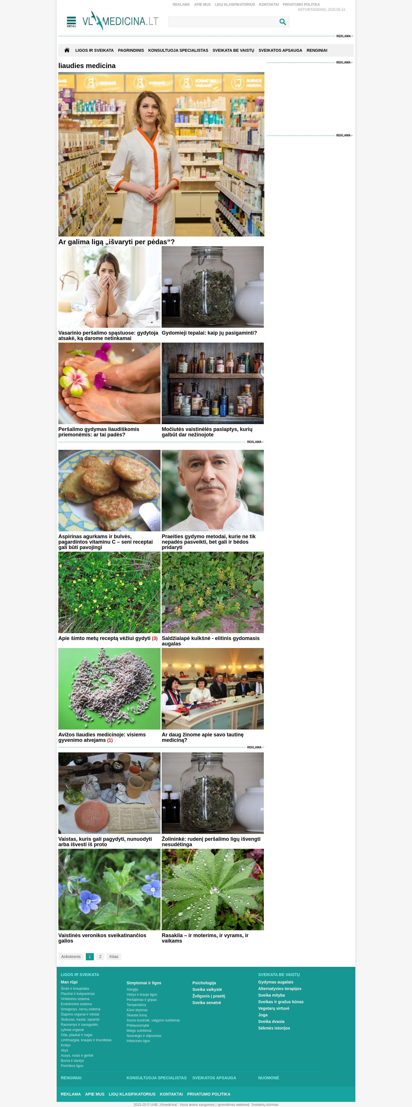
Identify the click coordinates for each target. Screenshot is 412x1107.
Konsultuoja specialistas (157, 1078)
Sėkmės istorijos (274, 1028)
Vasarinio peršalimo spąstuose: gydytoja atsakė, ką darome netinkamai (108, 335)
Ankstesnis (71, 956)
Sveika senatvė (207, 1002)
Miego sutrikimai (139, 1031)
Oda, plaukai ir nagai (76, 1035)
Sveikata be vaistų (279, 974)
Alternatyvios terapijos (280, 988)
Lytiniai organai (72, 1030)
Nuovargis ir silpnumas (144, 1036)
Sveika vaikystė (207, 989)
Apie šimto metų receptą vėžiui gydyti (105, 638)
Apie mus (202, 5)
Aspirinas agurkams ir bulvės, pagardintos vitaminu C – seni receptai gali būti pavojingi (105, 542)
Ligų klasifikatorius (235, 5)
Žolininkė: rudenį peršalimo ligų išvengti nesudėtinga (211, 841)
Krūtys (66, 1045)
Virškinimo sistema (75, 999)
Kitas (114, 956)
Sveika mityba (271, 995)
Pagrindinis (131, 50)
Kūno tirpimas (137, 1010)
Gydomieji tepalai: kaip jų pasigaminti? (209, 333)
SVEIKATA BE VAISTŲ (233, 50)
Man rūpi (69, 982)
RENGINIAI (317, 50)
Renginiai (71, 1078)
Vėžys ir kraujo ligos (142, 995)
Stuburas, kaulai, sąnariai (80, 1019)
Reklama (181, 5)
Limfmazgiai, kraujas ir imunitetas (86, 1040)
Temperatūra (136, 1005)
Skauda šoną (137, 1015)
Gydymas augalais (276, 982)
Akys (64, 1050)
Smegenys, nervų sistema (80, 1009)
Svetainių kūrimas (265, 1105)
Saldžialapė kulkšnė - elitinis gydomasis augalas (211, 641)
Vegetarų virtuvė (274, 1008)
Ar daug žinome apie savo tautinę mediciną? (202, 737)
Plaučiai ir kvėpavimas (78, 994)
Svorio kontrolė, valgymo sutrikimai (153, 1020)
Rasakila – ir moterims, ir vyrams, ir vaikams (205, 938)
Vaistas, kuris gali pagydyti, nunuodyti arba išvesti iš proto (105, 841)
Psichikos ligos (72, 1066)
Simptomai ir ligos (144, 983)
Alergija (132, 989)
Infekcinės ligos (138, 1041)
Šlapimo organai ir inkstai (80, 1014)
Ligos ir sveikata (94, 50)
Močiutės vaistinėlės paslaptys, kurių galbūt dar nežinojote (207, 432)
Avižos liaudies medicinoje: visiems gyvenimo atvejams (102, 737)
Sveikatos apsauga (214, 1078)
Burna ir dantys (72, 1061)
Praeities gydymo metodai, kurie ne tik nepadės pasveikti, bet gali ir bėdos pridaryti (208, 542)
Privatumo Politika (301, 5)
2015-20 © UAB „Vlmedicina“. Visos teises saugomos (174, 1105)
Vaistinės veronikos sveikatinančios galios (102, 938)
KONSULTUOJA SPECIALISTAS (178, 50)
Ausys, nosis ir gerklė (77, 1056)
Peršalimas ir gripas (142, 1000)
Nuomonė (268, 1078)
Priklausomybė (138, 1025)
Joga (263, 1015)
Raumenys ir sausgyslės (79, 1025)
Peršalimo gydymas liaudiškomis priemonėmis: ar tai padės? (98, 432)
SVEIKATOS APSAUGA (280, 50)
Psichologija (204, 983)
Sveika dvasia (271, 1021)
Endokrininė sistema (76, 1004)
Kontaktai (269, 5)
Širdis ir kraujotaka (75, 989)
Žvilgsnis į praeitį (209, 996)
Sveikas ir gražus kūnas (281, 1001)
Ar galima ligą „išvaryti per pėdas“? (116, 242)
